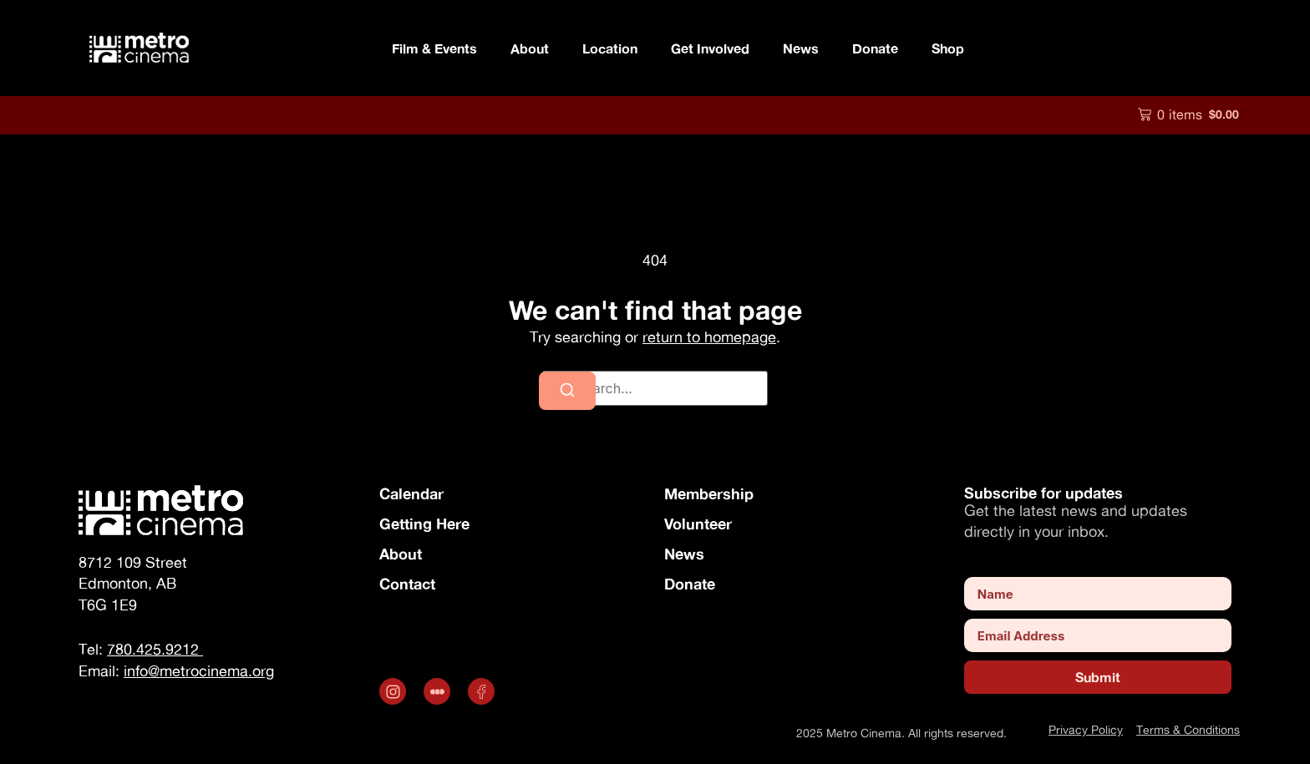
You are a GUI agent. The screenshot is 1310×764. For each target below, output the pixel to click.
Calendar (411, 493)
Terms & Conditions (1188, 729)
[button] (1188, 114)
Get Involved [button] (710, 48)
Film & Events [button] (434, 48)
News (801, 48)
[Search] (567, 391)
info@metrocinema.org (199, 671)
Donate (875, 48)
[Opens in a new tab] (394, 691)
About (400, 553)
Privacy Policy (1086, 729)
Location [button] (609, 48)
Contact (407, 583)
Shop (948, 48)
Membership (709, 493)
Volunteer (698, 523)
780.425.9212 (155, 649)
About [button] (529, 48)
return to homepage (709, 337)
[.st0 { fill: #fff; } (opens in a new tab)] (439, 691)
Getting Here (424, 523)
